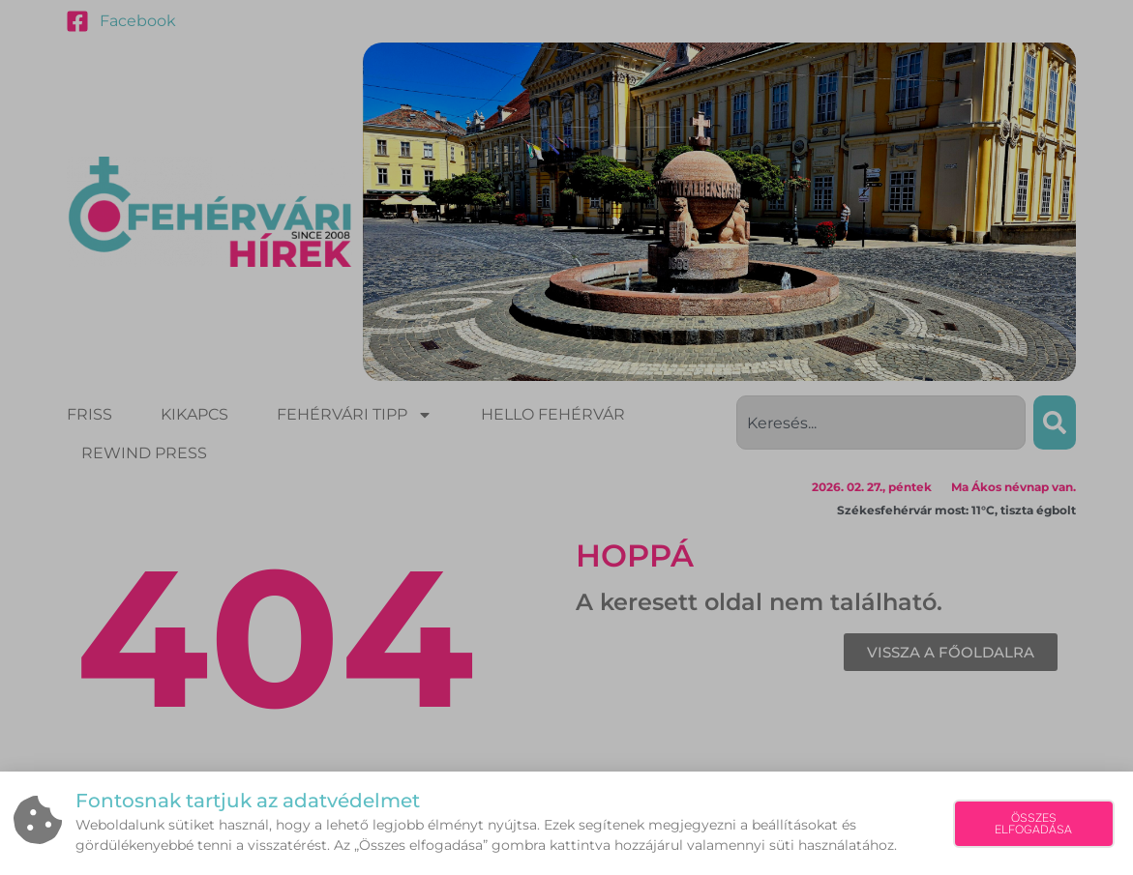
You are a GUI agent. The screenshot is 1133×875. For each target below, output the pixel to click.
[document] (566, 437)
